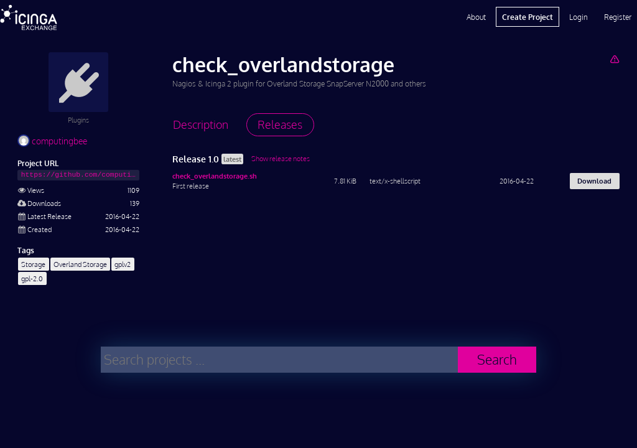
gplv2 (122, 264)
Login (578, 17)
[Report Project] (614, 58)
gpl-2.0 (32, 278)
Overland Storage (80, 264)
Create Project (527, 17)
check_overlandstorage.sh (214, 176)
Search (497, 359)
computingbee (52, 141)
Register (617, 17)
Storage (33, 264)
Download (594, 181)
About (476, 17)
